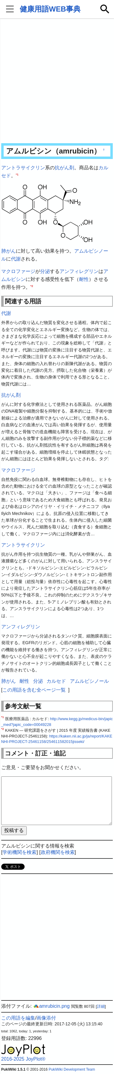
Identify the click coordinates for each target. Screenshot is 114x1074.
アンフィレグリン (79, 271)
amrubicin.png (51, 1006)
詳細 (101, 1006)
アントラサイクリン (23, 167)
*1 (17, 174)
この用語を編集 (18, 1017)
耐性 (84, 279)
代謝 (16, 258)
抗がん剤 (64, 167)
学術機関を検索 (19, 852)
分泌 (45, 271)
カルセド (56, 681)
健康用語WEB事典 (50, 9)
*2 (31, 285)
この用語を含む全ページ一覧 (34, 689)
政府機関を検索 (58, 852)
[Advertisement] (57, 81)
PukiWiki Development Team (72, 1069)
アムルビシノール (89, 681)
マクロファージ (18, 271)
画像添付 (46, 1017)
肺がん (8, 251)
